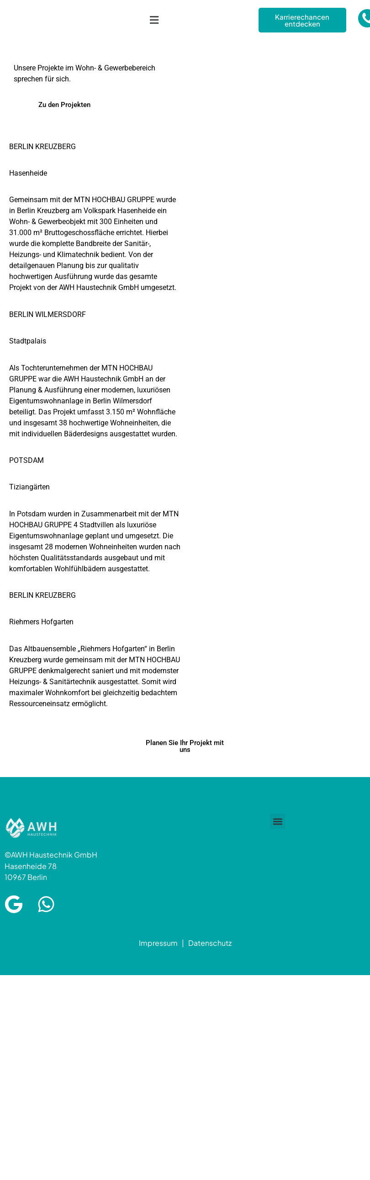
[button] (154, 19)
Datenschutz (210, 943)
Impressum (158, 943)
